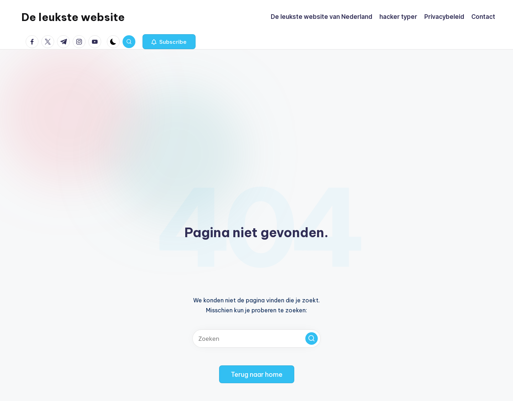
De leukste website (73, 17)
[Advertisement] (256, 103)
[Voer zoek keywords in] (256, 338)
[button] (169, 41)
